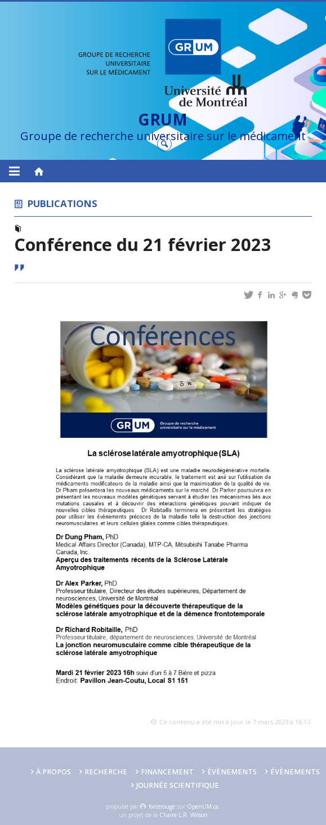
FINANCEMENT (167, 772)
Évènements (232, 772)
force (162, 806)
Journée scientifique (177, 785)
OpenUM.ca (202, 806)
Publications (62, 203)
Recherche (105, 772)
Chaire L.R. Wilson (183, 815)
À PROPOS (53, 772)
